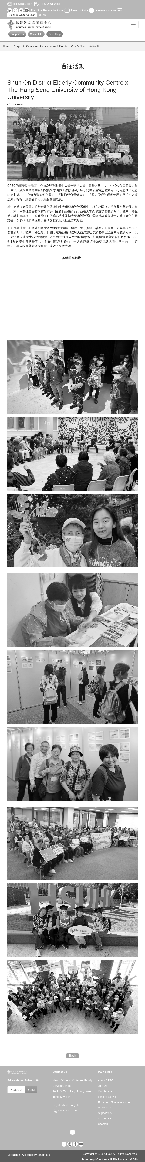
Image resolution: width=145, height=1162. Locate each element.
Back (72, 1055)
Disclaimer (13, 1154)
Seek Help (36, 34)
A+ (120, 10)
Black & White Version (22, 14)
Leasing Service (107, 1096)
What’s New (78, 46)
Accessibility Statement (36, 1154)
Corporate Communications (30, 46)
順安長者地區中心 (31, 185)
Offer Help (55, 34)
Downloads (104, 1107)
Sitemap (103, 1123)
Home (6, 46)
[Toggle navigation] (133, 24)
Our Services (106, 1091)
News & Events (58, 46)
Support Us (17, 34)
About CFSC (105, 1080)
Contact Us (104, 1118)
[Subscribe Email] (16, 1089)
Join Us (102, 1085)
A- (67, 10)
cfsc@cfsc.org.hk (20, 3)
